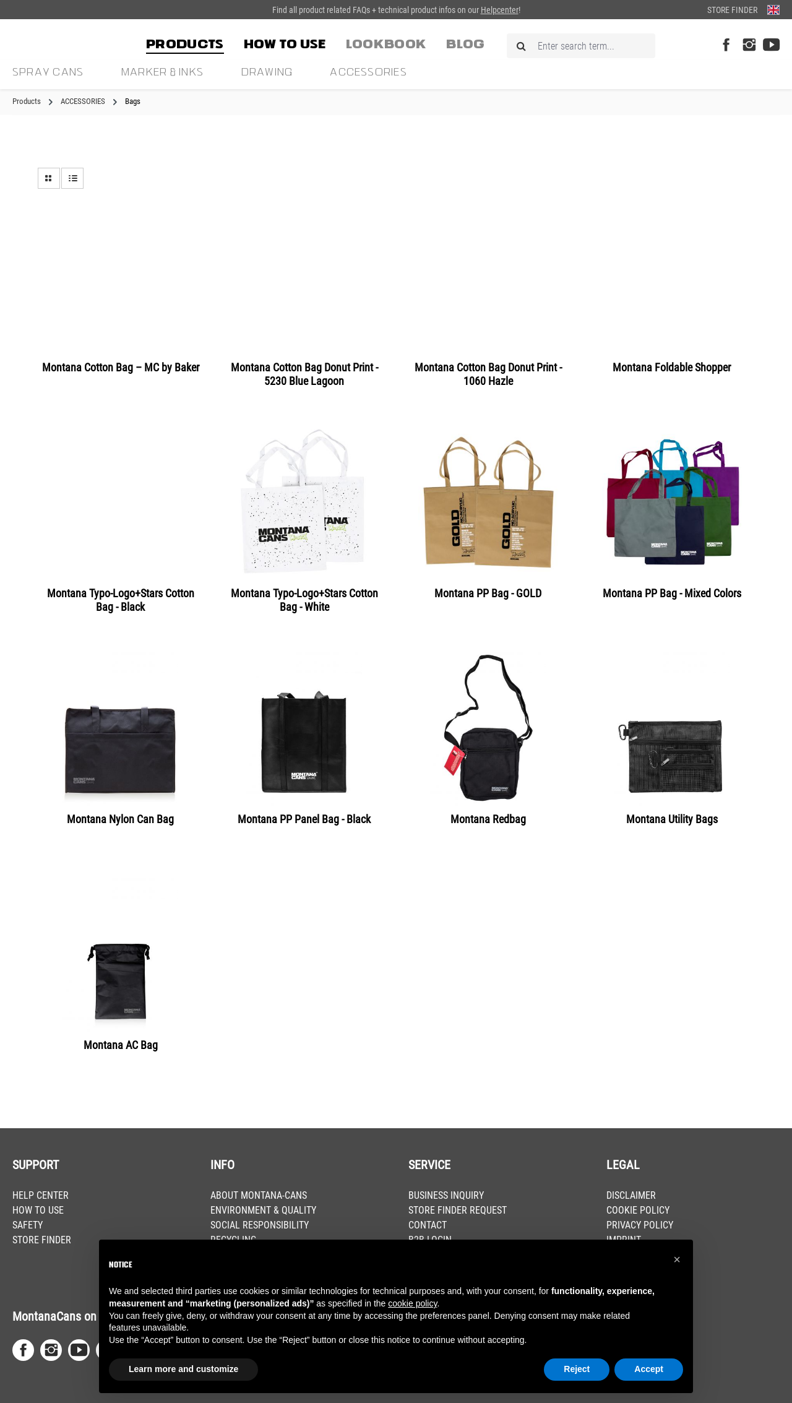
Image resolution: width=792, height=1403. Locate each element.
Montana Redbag (488, 819)
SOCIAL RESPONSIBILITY (259, 1225)
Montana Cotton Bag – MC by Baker (120, 367)
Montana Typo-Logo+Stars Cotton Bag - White (304, 600)
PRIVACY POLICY (639, 1225)
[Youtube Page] (771, 45)
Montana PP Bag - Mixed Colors (672, 593)
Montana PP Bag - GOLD (487, 593)
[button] (677, 1259)
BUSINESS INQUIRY (446, 1195)
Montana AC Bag (121, 1044)
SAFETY (27, 1225)
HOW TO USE (38, 1210)
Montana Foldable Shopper (672, 367)
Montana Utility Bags (672, 819)
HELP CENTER (40, 1195)
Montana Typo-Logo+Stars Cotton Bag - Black (120, 600)
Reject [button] (577, 1369)
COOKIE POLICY (637, 1210)
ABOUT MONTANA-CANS (258, 1195)
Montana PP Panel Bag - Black (304, 819)
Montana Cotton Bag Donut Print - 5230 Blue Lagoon (304, 374)
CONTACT (427, 1225)
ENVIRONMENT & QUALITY (263, 1210)
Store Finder (732, 10)
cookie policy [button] (412, 1303)
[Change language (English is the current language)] (773, 9)
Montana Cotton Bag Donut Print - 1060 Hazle (488, 374)
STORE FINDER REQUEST (457, 1210)
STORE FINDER (41, 1240)
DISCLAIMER (631, 1195)
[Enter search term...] (581, 45)
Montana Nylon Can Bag (120, 819)
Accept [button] (648, 1369)
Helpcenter (500, 10)
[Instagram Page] (749, 45)
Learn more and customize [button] (183, 1369)
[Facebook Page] (726, 45)
